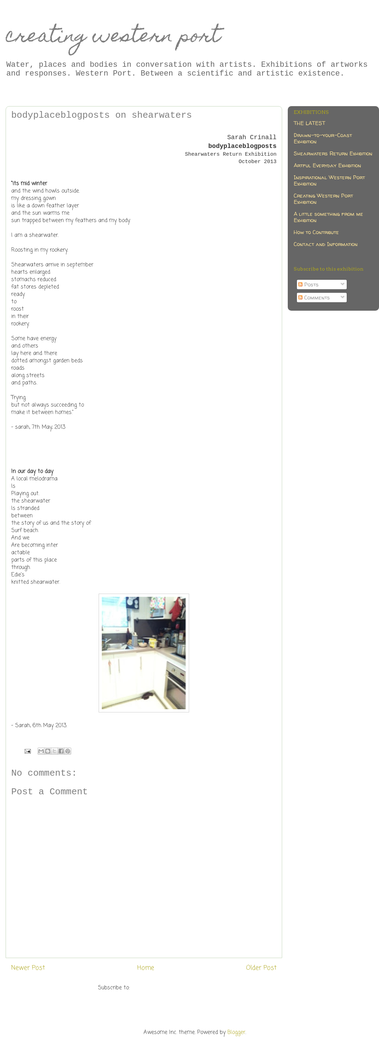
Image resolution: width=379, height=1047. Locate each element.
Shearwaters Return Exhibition (333, 153)
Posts (308, 284)
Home (145, 968)
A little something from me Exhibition (328, 217)
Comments (314, 297)
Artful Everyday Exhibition (327, 165)
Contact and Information (326, 244)
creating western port (113, 37)
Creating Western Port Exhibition (323, 199)
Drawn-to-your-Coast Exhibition (323, 138)
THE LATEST (309, 123)
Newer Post (28, 968)
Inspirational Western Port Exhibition (329, 180)
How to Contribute (316, 232)
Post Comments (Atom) (160, 988)
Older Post (261, 968)
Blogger (236, 1032)
